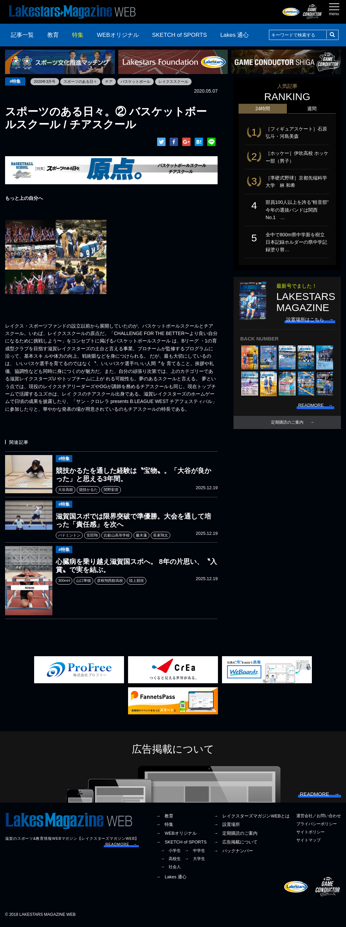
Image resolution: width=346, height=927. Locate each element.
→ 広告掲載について (235, 844)
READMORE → (121, 847)
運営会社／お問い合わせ (318, 818)
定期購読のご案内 (287, 426)
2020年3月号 (46, 81)
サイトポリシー (310, 834)
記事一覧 (22, 35)
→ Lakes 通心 (171, 879)
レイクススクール (184, 81)
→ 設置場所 (227, 827)
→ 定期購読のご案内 (235, 835)
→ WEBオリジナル (176, 835)
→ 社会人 (170, 869)
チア (115, 81)
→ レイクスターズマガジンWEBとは (252, 818)
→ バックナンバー (233, 853)
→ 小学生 (170, 853)
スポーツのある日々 (85, 81)
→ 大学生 (195, 861)
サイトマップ (308, 842)
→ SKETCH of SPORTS (181, 844)
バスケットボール (143, 81)
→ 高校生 (170, 861)
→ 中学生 (195, 853)
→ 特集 (164, 827)
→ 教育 (164, 818)
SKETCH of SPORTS (179, 35)
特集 (77, 35)
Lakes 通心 (234, 35)
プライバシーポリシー (316, 826)
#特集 (15, 81)
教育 (53, 35)
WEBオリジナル (118, 35)
